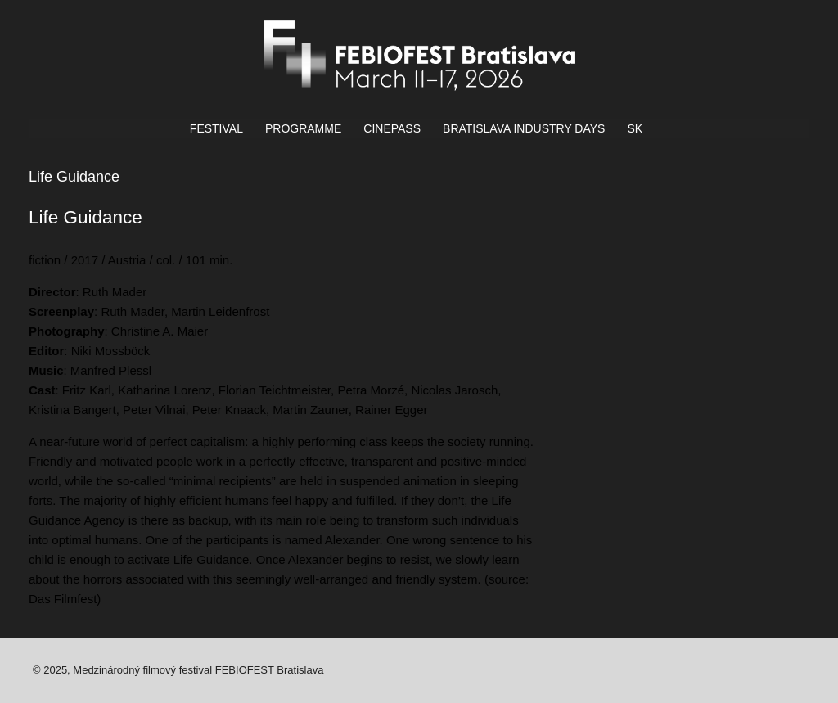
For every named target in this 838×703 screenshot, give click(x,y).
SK (634, 128)
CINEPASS (392, 128)
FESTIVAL (216, 128)
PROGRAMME (303, 128)
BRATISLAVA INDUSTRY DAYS (524, 128)
